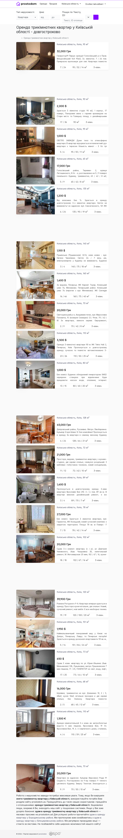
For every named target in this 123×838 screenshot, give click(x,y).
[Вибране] (50, 66)
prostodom (43, 834)
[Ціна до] (55, 17)
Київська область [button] (69, 3)
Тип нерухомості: (25, 12)
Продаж (53, 3)
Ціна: (41, 12)
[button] (95, 4)
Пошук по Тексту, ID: (71, 14)
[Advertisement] (62, 83)
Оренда (43, 3)
